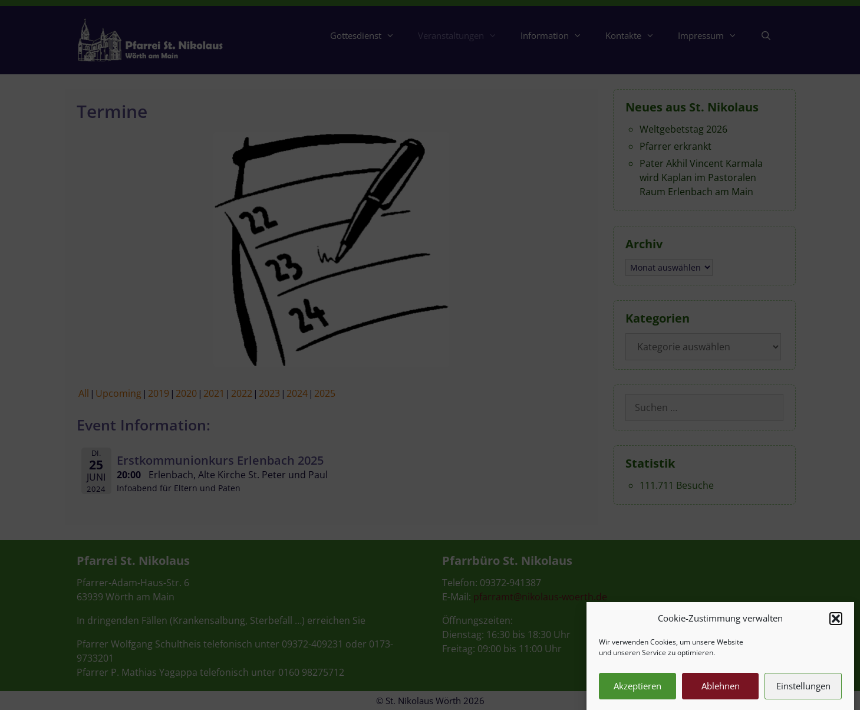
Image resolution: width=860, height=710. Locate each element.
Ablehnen (720, 693)
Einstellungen (803, 693)
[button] (836, 626)
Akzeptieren (637, 693)
